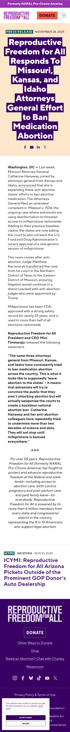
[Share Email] (31, 147)
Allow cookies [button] (25, 717)
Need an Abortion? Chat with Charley (35, 659)
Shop (35, 651)
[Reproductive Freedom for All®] (17, 15)
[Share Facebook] (25, 147)
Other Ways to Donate (35, 643)
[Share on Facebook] (23, 678)
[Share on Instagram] (15, 678)
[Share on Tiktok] (39, 678)
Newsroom (35, 666)
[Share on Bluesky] (31, 678)
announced (27, 185)
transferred (35, 266)
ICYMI (9, 553)
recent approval (20, 244)
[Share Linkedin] (38, 147)
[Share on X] (55, 678)
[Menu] (63, 16)
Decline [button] (25, 724)
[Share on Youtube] (47, 678)
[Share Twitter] (45, 147)
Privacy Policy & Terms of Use (35, 695)
